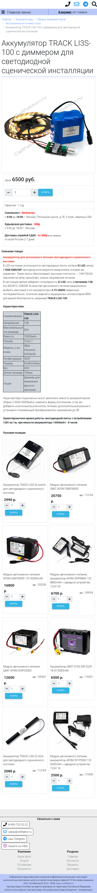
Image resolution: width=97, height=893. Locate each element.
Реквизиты (24, 869)
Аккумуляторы (24, 19)
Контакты (73, 860)
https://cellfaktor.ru (64, 883)
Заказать (73, 864)
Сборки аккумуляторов (51, 19)
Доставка (73, 869)
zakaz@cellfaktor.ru (17, 832)
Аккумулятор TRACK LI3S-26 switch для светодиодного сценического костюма (24, 488)
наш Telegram (14, 839)
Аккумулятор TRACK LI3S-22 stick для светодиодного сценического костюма (23, 760)
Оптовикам (24, 864)
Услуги (24, 860)
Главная (6, 19)
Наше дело (24, 856)
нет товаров (73, 12)
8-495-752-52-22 (15, 824)
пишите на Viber (15, 846)
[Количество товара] (21, 192)
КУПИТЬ (45, 192)
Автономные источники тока (23, 23)
